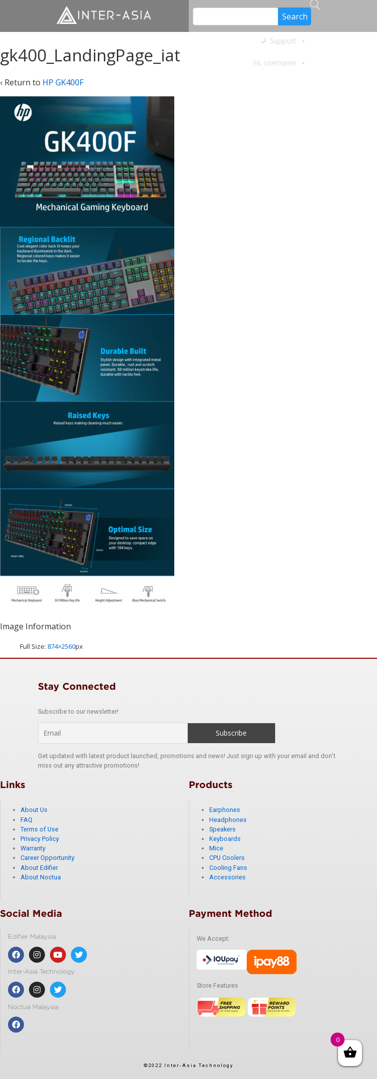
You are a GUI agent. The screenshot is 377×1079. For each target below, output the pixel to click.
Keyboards (225, 838)
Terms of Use (39, 829)
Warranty (32, 848)
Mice (216, 848)
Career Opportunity (47, 857)
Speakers (222, 829)
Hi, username (279, 62)
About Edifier (39, 867)
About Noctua (40, 877)
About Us (33, 809)
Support (287, 40)
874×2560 (61, 646)
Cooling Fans (228, 867)
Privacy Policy (39, 838)
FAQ (26, 819)
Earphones (224, 809)
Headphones (228, 819)
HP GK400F (62, 82)
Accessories (227, 877)
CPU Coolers (227, 857)
